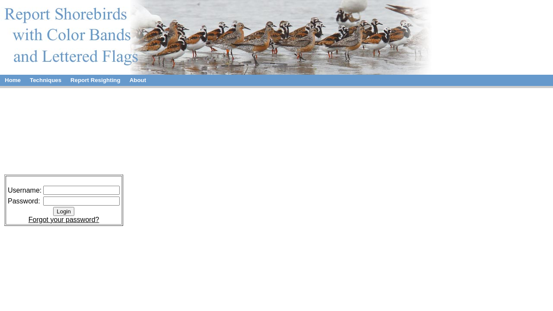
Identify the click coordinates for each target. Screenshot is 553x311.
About (138, 80)
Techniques (45, 80)
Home (13, 80)
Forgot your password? (64, 219)
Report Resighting (95, 80)
